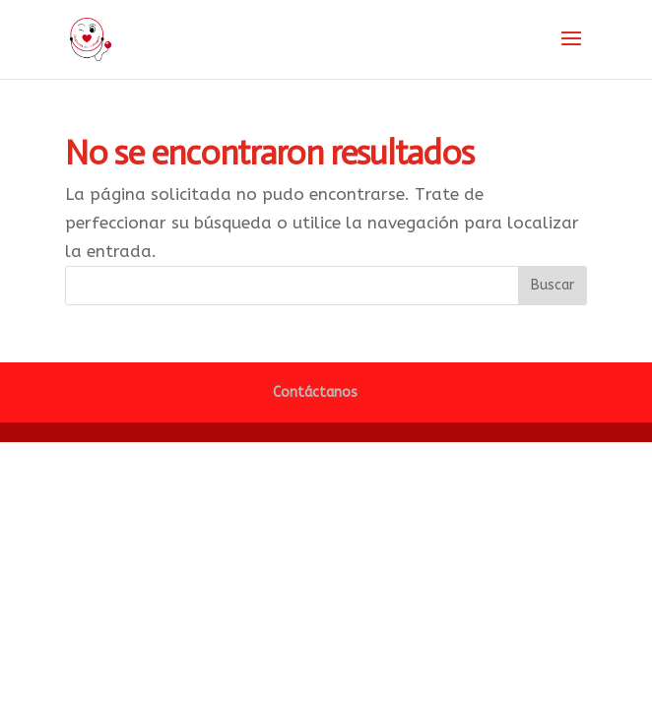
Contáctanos (315, 392)
